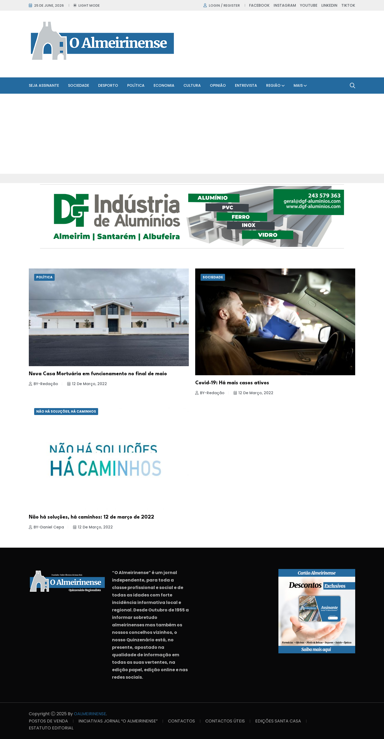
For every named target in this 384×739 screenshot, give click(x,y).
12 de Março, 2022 (87, 383)
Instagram (285, 5)
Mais (298, 85)
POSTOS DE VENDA (48, 721)
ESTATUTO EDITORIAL (51, 728)
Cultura (192, 85)
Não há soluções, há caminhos (66, 411)
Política (136, 85)
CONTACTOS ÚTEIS (225, 721)
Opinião (218, 85)
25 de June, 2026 (49, 5)
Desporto (108, 85)
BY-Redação (43, 383)
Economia (164, 85)
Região (273, 85)
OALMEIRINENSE (90, 714)
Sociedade (78, 85)
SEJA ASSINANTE (44, 85)
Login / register (224, 5)
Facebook (259, 5)
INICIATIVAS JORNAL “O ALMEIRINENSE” (118, 721)
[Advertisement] (192, 133)
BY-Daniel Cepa (46, 527)
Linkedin (329, 5)
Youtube (308, 5)
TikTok (348, 5)
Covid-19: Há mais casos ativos (232, 383)
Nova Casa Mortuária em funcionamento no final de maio (98, 374)
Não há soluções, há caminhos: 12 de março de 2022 (91, 517)
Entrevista (246, 85)
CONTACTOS (181, 721)
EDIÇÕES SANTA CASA (278, 721)
